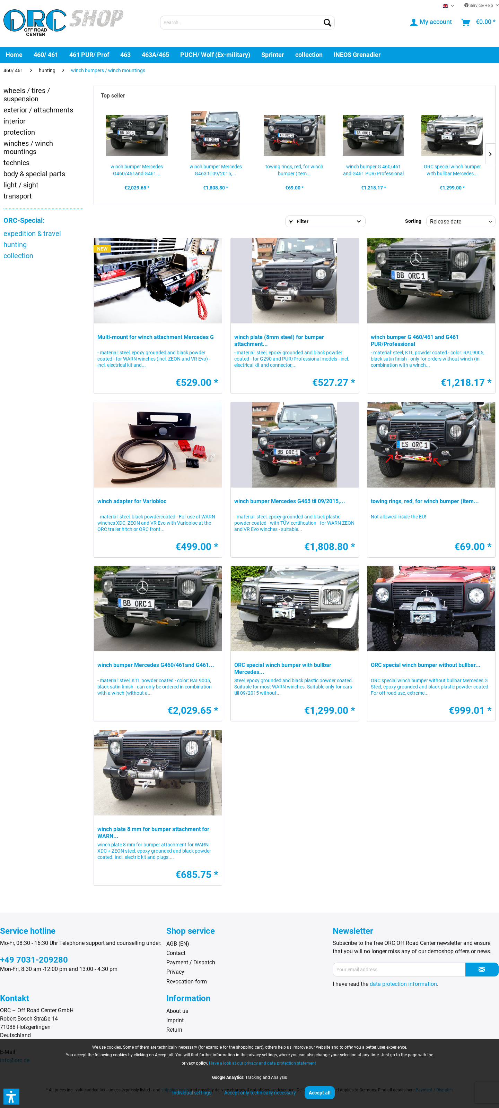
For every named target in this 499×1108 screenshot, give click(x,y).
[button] (11, 1097)
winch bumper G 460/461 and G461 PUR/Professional (373, 170)
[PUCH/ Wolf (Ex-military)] (215, 54)
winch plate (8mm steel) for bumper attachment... (279, 340)
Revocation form (186, 981)
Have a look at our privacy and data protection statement (262, 1063)
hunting (15, 244)
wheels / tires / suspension (26, 94)
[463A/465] (155, 54)
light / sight (20, 185)
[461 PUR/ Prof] (89, 54)
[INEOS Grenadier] (357, 54)
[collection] (309, 54)
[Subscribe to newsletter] (482, 969)
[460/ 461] (46, 54)
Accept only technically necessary (260, 1093)
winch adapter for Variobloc (131, 501)
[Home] (14, 54)
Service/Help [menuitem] (479, 5)
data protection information (403, 984)
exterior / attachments (38, 110)
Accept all (320, 1093)
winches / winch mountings (28, 147)
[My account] (431, 22)
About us (177, 1011)
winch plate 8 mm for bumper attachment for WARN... (153, 832)
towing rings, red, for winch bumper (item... (294, 170)
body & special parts (34, 174)
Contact (175, 953)
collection (18, 256)
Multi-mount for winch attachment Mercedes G (155, 337)
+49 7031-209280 (34, 960)
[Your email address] (399, 969)
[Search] (327, 22)
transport (17, 196)
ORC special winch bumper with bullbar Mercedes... (452, 170)
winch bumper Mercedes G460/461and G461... (137, 170)
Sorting (413, 221)
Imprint (175, 1020)
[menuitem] (247, 22)
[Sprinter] (273, 54)
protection (19, 132)
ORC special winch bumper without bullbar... (426, 665)
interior (14, 121)
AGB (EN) (177, 943)
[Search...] (247, 22)
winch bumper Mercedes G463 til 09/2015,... (216, 170)
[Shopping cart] (478, 22)
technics (16, 163)
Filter (298, 221)
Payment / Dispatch (190, 962)
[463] (125, 54)
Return (174, 1029)
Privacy (175, 972)
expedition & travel (32, 233)
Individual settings (191, 1093)
